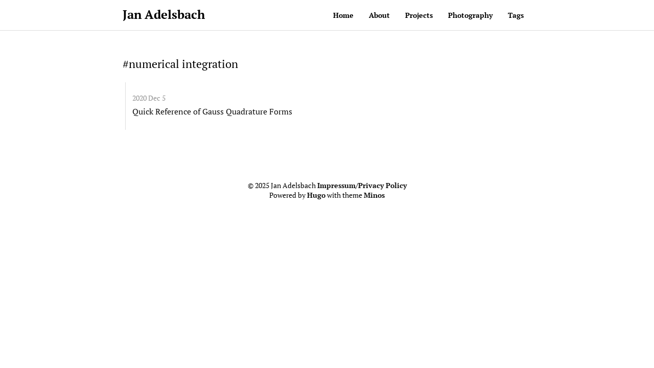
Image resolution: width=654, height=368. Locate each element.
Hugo (316, 195)
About (379, 15)
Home (343, 15)
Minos (374, 195)
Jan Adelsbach (164, 14)
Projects (419, 15)
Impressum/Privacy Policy (362, 185)
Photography (470, 15)
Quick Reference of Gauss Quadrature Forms (212, 111)
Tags (516, 15)
